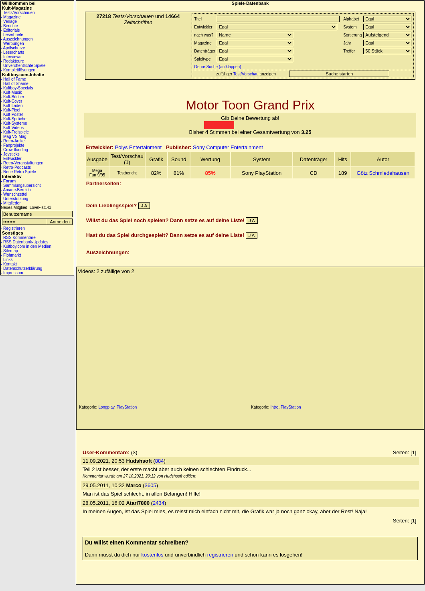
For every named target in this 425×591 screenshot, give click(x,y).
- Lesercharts (12, 52)
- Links (6, 259)
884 (159, 461)
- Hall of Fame (13, 79)
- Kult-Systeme (14, 123)
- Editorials (10, 30)
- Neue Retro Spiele (18, 172)
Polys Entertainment (138, 147)
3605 (150, 485)
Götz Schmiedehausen (383, 173)
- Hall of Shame (14, 83)
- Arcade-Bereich (15, 190)
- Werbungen (12, 43)
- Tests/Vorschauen (18, 12)
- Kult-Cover (11, 101)
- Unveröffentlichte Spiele (23, 65)
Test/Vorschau (246, 74)
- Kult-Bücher (12, 97)
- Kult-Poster (12, 114)
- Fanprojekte (12, 145)
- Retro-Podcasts (16, 167)
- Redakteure (12, 61)
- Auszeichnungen (17, 39)
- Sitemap (9, 251)
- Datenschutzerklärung (21, 268)
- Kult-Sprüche (13, 119)
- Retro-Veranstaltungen (22, 163)
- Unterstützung (14, 198)
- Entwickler (11, 158)
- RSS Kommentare (18, 237)
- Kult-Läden (11, 105)
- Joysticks (10, 154)
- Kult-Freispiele (15, 132)
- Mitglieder (10, 203)
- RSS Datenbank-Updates (24, 242)
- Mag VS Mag (13, 136)
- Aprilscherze (13, 48)
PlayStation (127, 407)
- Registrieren (13, 228)
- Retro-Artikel (13, 141)
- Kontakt (9, 264)
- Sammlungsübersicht (20, 185)
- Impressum (12, 273)
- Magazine (10, 17)
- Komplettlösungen (18, 70)
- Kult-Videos (12, 127)
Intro (274, 407)
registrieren (220, 555)
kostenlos (153, 555)
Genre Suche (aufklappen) (217, 67)
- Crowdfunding (14, 150)
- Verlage (9, 21)
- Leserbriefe (12, 34)
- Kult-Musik (11, 92)
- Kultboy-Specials (17, 88)
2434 (158, 503)
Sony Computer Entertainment (228, 147)
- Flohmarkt (11, 255)
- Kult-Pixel (10, 110)
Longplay (106, 407)
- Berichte (9, 26)
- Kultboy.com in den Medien (26, 246)
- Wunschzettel (14, 194)
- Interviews (11, 57)
